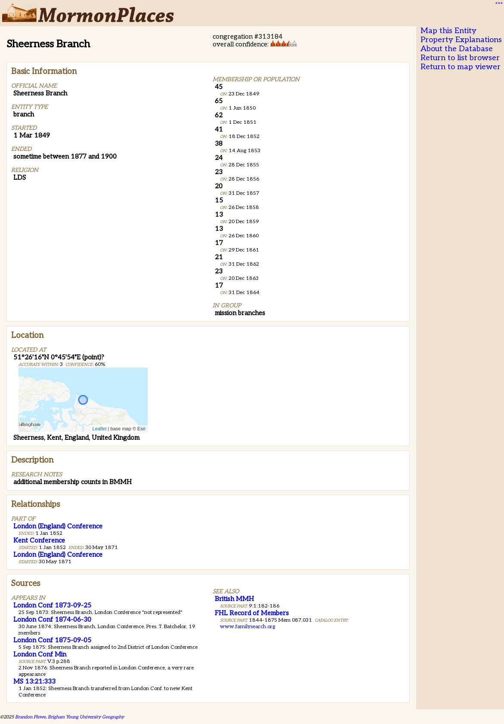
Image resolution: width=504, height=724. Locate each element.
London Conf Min (39, 654)
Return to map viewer (461, 66)
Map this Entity (448, 30)
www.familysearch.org (247, 626)
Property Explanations (461, 39)
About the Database (457, 48)
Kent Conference (39, 540)
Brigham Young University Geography (86, 717)
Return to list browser (460, 57)
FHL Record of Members (252, 613)
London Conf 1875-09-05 (52, 640)
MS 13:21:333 (34, 681)
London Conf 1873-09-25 (52, 605)
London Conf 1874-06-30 (52, 619)
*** (498, 5)
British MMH (234, 599)
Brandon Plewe (30, 717)
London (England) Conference (57, 526)
